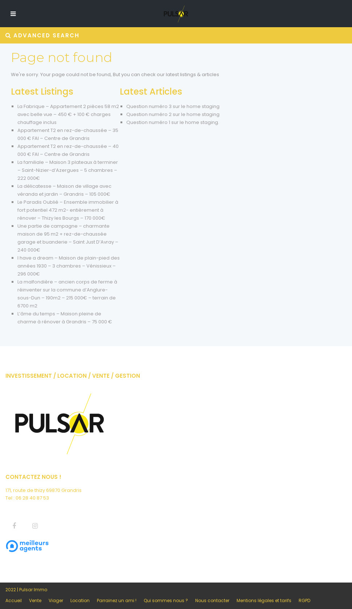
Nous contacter (212, 600)
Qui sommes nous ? (166, 600)
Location (80, 600)
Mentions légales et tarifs (264, 600)
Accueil (13, 600)
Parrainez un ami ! (116, 600)
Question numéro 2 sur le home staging (173, 114)
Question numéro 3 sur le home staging (173, 106)
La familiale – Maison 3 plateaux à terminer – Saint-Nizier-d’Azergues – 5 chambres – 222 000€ (67, 170)
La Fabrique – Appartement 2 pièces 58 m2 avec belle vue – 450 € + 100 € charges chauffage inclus (68, 114)
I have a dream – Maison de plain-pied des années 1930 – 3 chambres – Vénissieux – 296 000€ (68, 265)
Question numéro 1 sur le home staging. (172, 122)
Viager (56, 600)
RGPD (304, 600)
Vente (35, 600)
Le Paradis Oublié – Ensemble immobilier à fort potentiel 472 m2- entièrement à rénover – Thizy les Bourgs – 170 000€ (67, 210)
